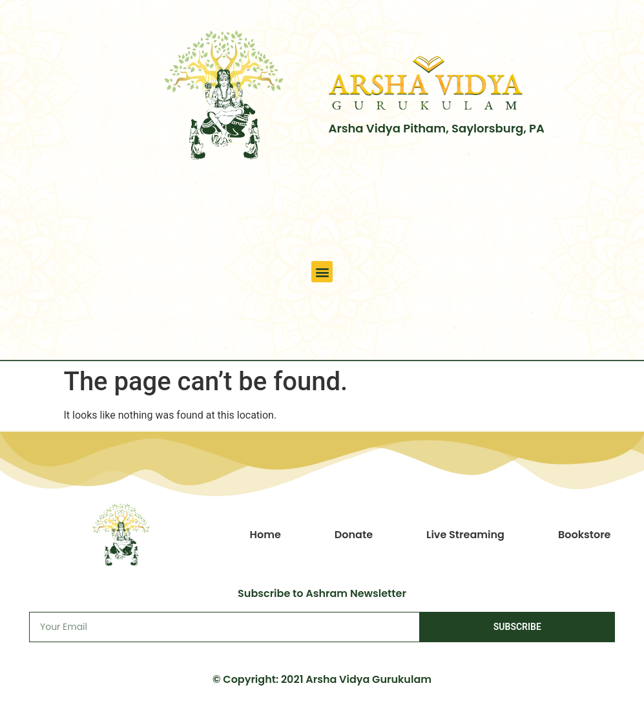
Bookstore (584, 534)
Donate (354, 534)
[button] (322, 271)
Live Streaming (465, 534)
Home (264, 534)
